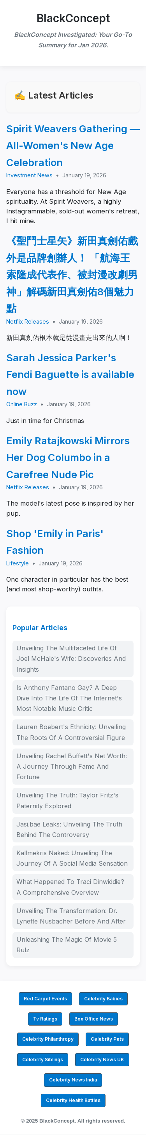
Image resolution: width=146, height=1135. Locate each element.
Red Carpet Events (45, 999)
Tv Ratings (45, 1019)
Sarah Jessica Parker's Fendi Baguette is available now (70, 374)
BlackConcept (73, 18)
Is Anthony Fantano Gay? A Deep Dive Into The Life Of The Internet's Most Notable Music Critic (69, 698)
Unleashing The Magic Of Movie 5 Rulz (66, 945)
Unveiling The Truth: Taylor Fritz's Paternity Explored (67, 800)
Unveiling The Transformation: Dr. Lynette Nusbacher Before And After (71, 916)
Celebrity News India (73, 1080)
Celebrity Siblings (42, 1059)
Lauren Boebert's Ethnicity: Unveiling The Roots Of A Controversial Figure (71, 732)
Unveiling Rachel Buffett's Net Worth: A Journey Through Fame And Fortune (71, 766)
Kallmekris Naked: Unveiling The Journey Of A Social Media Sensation (72, 858)
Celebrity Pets (107, 1039)
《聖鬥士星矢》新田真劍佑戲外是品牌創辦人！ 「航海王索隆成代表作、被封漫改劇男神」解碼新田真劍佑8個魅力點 (72, 274)
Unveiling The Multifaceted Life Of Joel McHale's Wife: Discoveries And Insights (71, 658)
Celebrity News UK (102, 1059)
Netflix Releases (27, 321)
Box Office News (93, 1019)
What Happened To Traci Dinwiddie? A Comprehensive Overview (70, 887)
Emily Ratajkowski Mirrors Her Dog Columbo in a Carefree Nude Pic (68, 457)
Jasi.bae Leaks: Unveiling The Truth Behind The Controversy (69, 829)
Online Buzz (21, 404)
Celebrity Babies (103, 999)
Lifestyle (17, 563)
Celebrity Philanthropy (48, 1039)
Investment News (29, 175)
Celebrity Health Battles (73, 1100)
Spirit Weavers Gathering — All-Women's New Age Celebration (73, 145)
